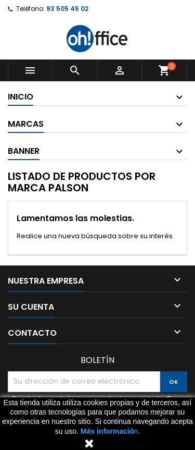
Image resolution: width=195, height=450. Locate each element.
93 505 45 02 (67, 8)
